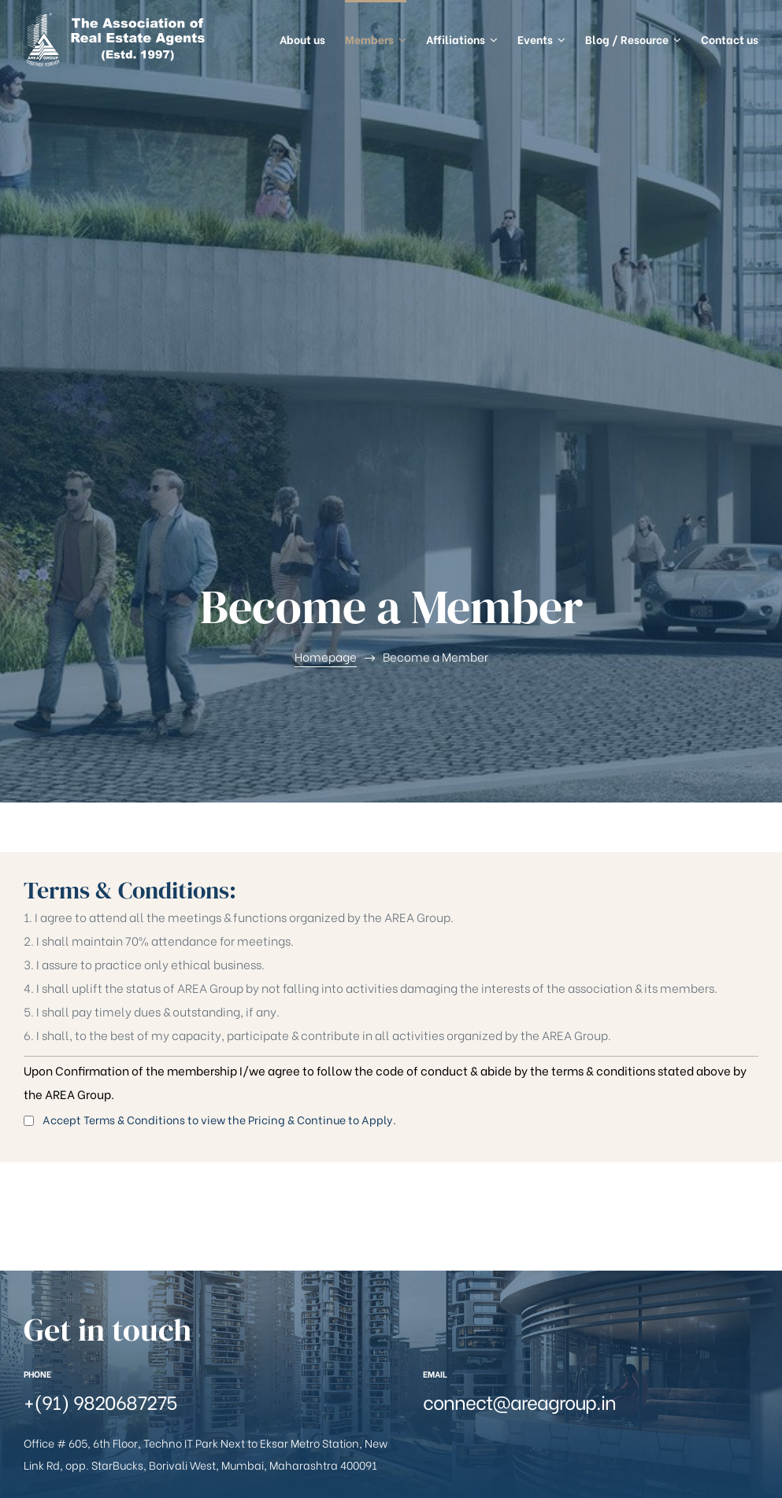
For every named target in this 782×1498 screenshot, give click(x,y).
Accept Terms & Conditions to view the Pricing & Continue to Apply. (210, 726)
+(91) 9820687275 (100, 1007)
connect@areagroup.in (519, 1007)
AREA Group (103, 1449)
